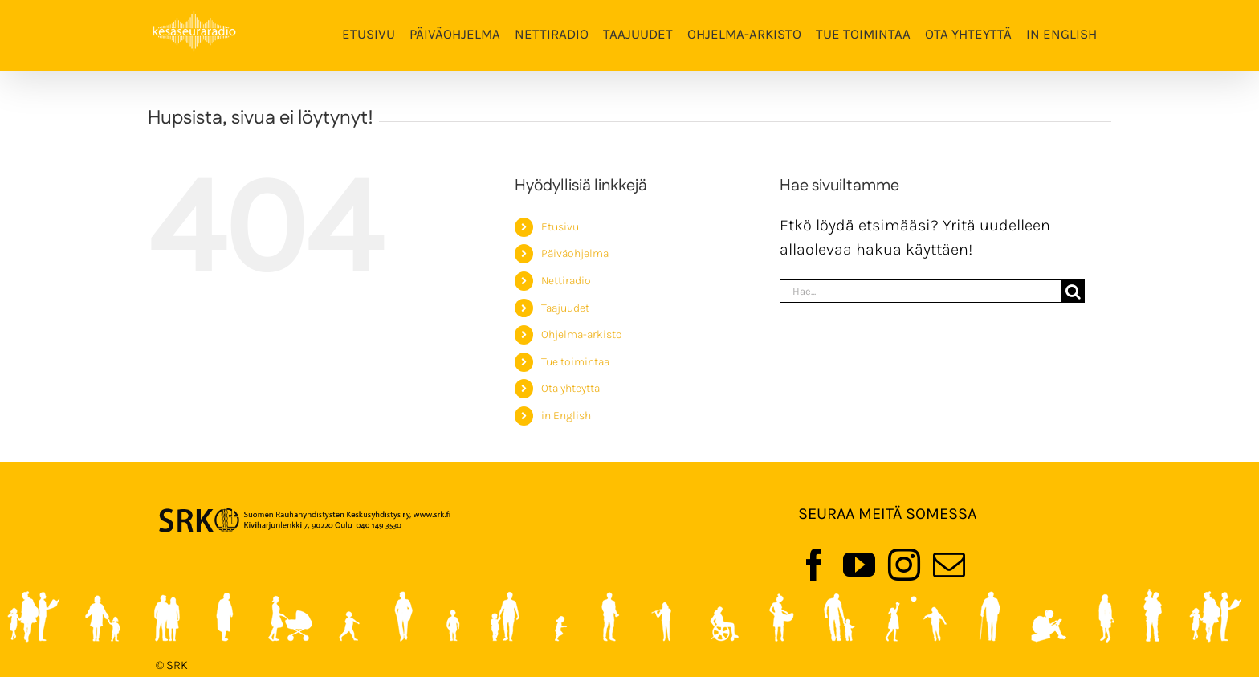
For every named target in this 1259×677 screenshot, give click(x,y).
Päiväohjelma (575, 253)
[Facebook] (814, 565)
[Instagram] (904, 565)
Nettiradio (566, 281)
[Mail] (949, 565)
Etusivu (560, 227)
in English (566, 415)
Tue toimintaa (575, 362)
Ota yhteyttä (570, 388)
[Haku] (1073, 291)
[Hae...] (920, 291)
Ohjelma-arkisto (581, 334)
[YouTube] (859, 565)
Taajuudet (565, 308)
